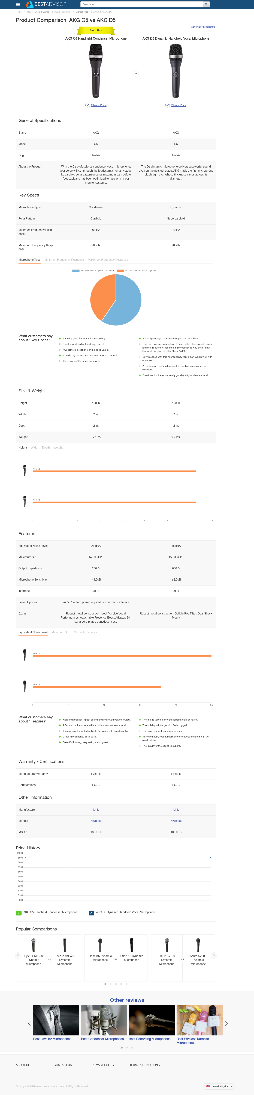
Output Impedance (86, 632)
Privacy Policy (103, 1065)
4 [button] (121, 984)
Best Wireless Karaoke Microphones (193, 1041)
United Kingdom (219, 1086)
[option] (49, 958)
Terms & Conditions (145, 1065)
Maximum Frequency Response (108, 260)
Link (96, 810)
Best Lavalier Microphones (52, 1039)
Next (214, 955)
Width (34, 447)
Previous (18, 955)
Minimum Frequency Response (64, 260)
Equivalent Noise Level (33, 632)
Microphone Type (30, 260)
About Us (23, 1065)
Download (96, 821)
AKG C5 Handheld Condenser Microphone (50, 912)
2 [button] (110, 984)
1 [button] (105, 984)
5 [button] (126, 984)
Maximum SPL (61, 632)
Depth (46, 447)
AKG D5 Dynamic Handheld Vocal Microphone (125, 912)
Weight (58, 447)
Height (23, 447)
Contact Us (63, 1065)
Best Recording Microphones (149, 1039)
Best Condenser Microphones (102, 1039)
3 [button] (116, 984)
